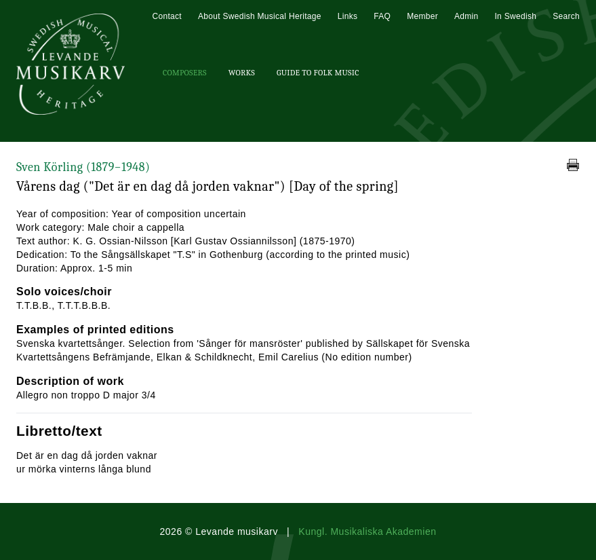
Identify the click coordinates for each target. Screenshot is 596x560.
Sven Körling (83, 167)
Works (242, 72)
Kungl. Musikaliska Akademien (367, 531)
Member (422, 16)
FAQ (382, 16)
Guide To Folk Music (318, 72)
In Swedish (515, 16)
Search (566, 16)
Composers (185, 72)
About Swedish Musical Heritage (259, 16)
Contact (166, 16)
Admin (466, 16)
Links (348, 16)
